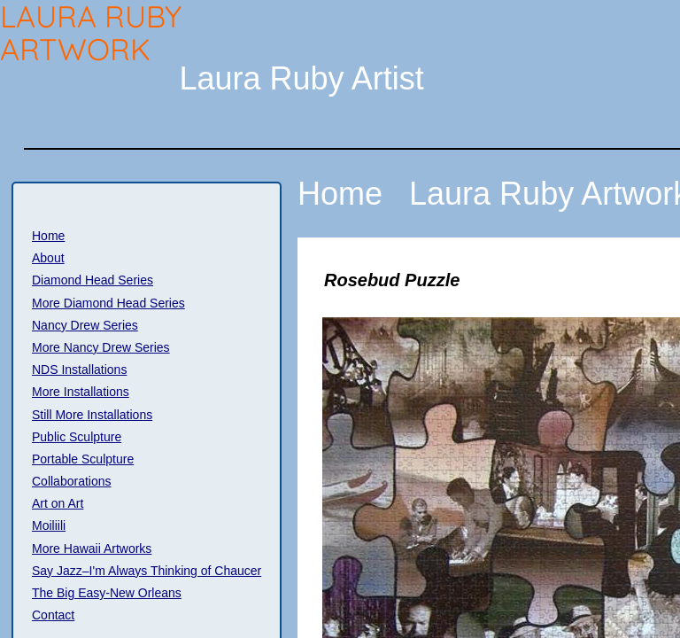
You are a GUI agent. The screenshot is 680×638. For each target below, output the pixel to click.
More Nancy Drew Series (101, 347)
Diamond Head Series (92, 280)
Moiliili (49, 525)
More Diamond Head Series (108, 303)
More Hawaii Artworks (91, 548)
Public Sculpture (76, 437)
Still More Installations (92, 415)
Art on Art (57, 503)
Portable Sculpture (83, 459)
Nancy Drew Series (85, 325)
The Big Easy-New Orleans (107, 593)
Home (48, 236)
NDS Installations (79, 369)
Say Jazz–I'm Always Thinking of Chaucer (146, 571)
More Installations (80, 392)
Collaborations (72, 481)
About (48, 258)
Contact (53, 615)
